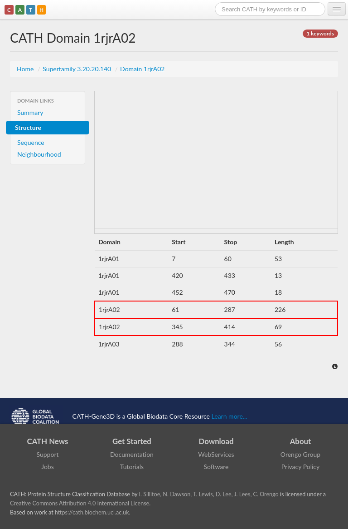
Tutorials (132, 466)
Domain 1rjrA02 (142, 69)
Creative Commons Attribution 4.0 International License (79, 503)
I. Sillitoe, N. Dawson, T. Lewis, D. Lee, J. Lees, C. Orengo (209, 494)
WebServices (216, 454)
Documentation (132, 454)
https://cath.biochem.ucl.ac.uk (92, 512)
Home (26, 69)
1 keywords (320, 33)
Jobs (47, 466)
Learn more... (229, 416)
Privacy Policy (300, 466)
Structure (28, 127)
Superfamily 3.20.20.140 (78, 69)
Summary (30, 112)
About (300, 441)
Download (216, 441)
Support (47, 454)
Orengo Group (300, 454)
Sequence (30, 142)
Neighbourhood (39, 154)
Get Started (131, 441)
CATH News (47, 441)
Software (216, 466)
